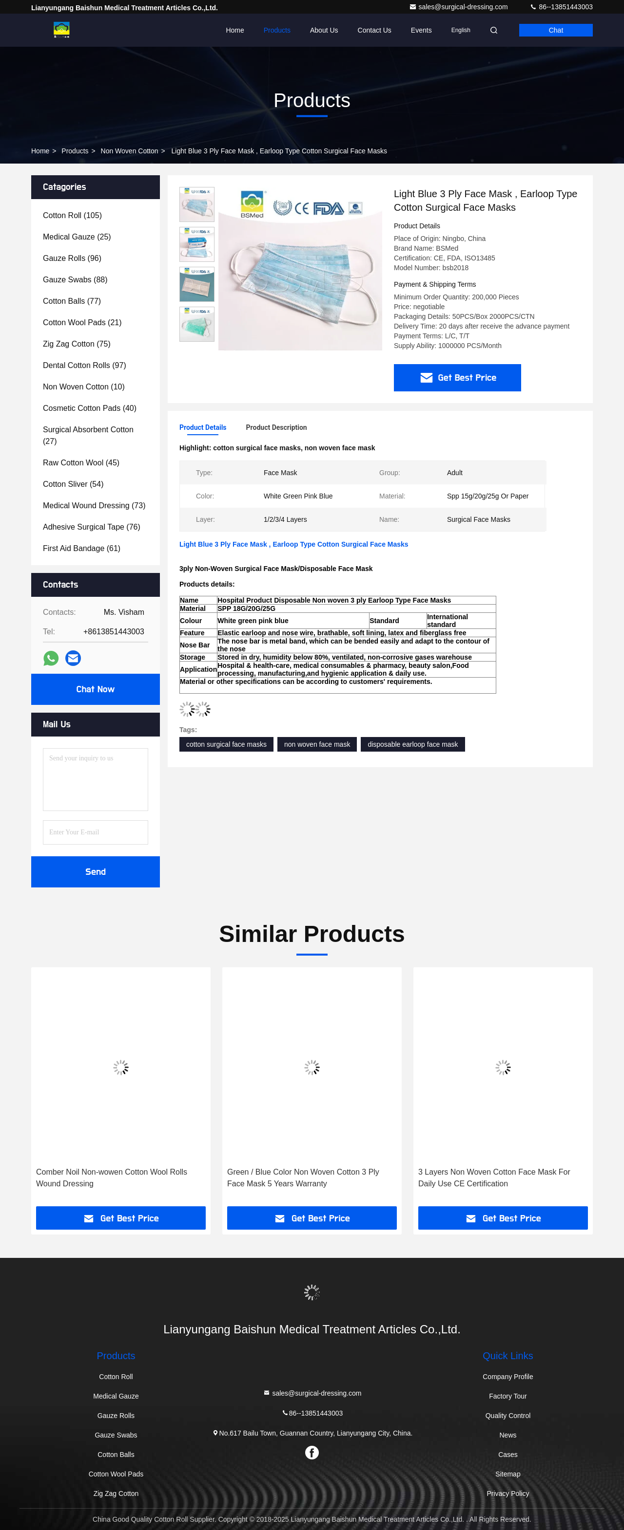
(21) (82, 322)
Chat (556, 30)
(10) (84, 387)
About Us (324, 30)
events (421, 30)
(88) (75, 280)
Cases (508, 1454)
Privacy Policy (508, 1493)
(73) (94, 505)
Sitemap (507, 1474)
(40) (89, 408)
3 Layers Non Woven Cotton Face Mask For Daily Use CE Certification (494, 1178)
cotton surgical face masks (226, 744)
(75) (77, 344)
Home (235, 30)
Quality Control (508, 1415)
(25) (77, 237)
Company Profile (508, 1377)
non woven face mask (317, 744)
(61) (81, 548)
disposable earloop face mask (413, 744)
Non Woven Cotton (129, 151)
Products (277, 30)
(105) (72, 215)
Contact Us (374, 30)
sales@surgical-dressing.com (459, 7)
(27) (88, 435)
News (507, 1435)
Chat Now (95, 689)
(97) (84, 365)
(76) (91, 527)
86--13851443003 (561, 7)
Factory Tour (508, 1396)
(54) (73, 484)
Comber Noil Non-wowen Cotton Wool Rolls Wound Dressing (111, 1178)
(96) (72, 258)
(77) (72, 301)
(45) (81, 463)
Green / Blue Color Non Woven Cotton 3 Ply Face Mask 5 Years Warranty (303, 1178)
